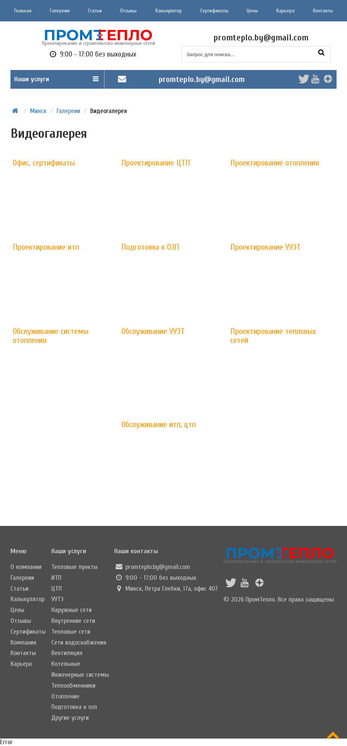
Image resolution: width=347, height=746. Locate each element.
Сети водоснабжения (78, 642)
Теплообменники (73, 685)
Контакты (323, 10)
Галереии (60, 10)
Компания (23, 642)
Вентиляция (66, 653)
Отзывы (128, 10)
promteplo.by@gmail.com (202, 79)
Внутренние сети (73, 621)
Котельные (65, 664)
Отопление (65, 696)
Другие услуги (70, 718)
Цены (252, 10)
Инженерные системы (80, 675)
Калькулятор (168, 10)
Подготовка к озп (74, 707)
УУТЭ (57, 599)
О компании (26, 567)
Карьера (285, 10)
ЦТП (56, 589)
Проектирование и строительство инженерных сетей (280, 555)
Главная (22, 10)
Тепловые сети (70, 632)
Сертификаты (214, 10)
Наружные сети (71, 610)
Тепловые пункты (74, 567)
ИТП (56, 578)
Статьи (95, 10)
